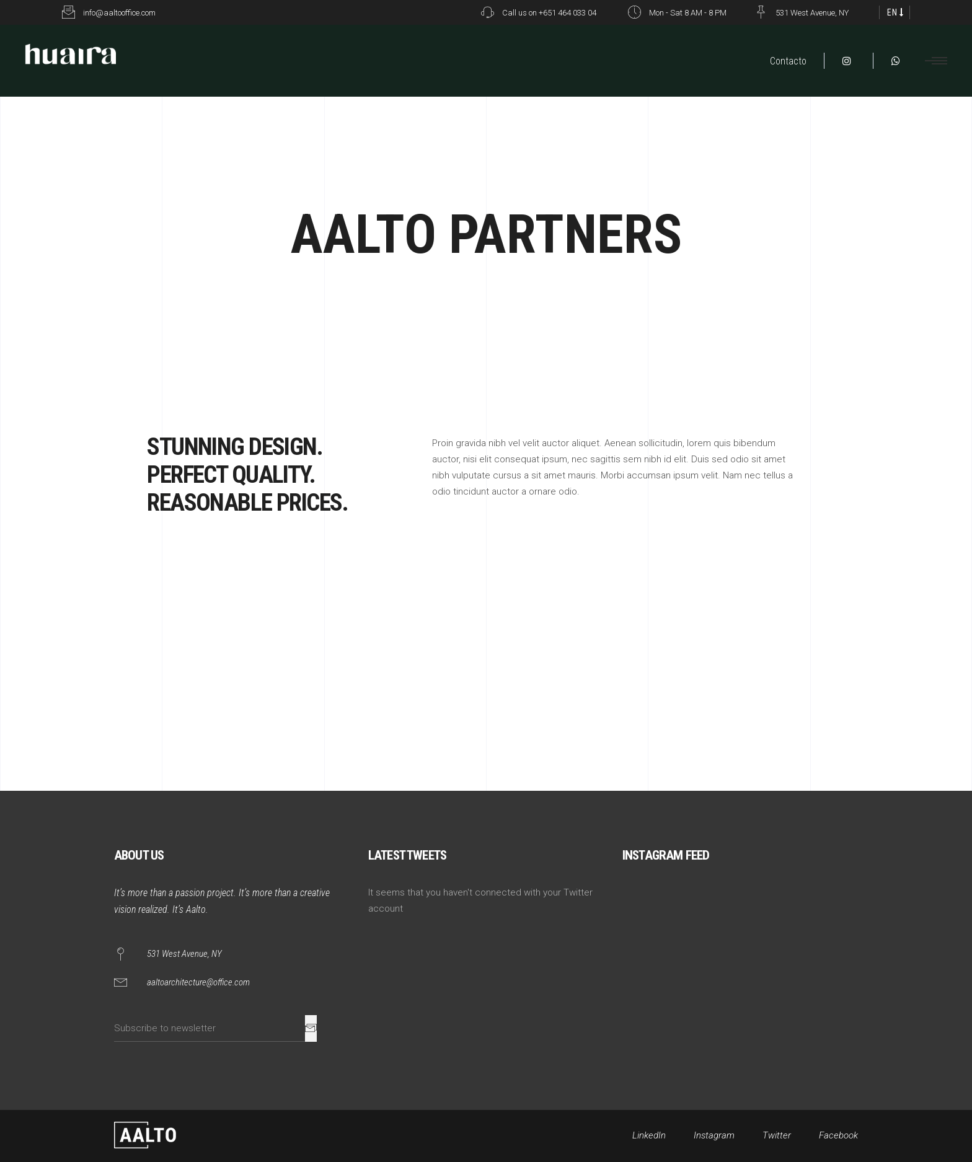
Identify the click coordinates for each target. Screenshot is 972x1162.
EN (892, 12)
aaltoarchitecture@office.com (198, 982)
